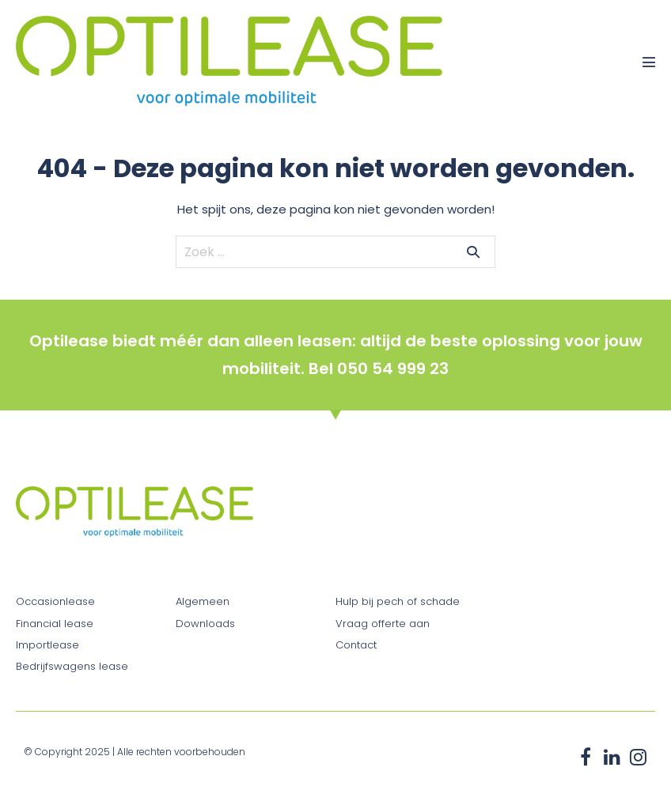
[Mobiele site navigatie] (649, 61)
